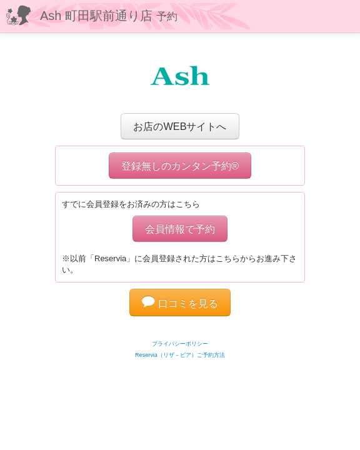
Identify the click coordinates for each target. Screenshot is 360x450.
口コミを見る (180, 303)
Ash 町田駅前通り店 (109, 15)
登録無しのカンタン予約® (180, 165)
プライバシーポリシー (180, 344)
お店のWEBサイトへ (179, 126)
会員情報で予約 (180, 228)
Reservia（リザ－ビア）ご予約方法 (180, 355)
